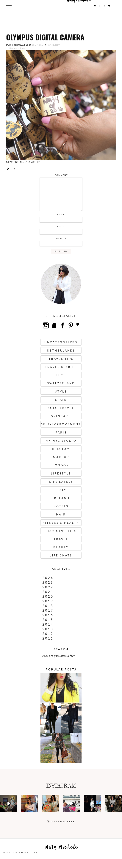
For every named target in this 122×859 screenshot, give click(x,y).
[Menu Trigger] (9, 5)
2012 (48, 634)
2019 (48, 601)
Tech (61, 375)
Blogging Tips (61, 530)
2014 (48, 624)
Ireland (61, 498)
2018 (48, 606)
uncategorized (61, 342)
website (61, 238)
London (61, 465)
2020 (48, 596)
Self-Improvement (61, 424)
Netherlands (61, 350)
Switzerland (61, 383)
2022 (48, 587)
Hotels (61, 506)
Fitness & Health (61, 522)
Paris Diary (53, 44)
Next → (24, 48)
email (61, 226)
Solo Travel (61, 407)
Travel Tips (61, 358)
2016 (48, 615)
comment (61, 175)
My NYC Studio (61, 440)
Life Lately (61, 481)
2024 (48, 578)
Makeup (61, 457)
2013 (48, 629)
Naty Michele (62, 848)
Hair (61, 514)
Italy (61, 489)
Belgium (61, 448)
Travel (61, 539)
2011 (48, 638)
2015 (48, 620)
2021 (48, 592)
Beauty (61, 547)
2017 (48, 610)
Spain (61, 399)
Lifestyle (61, 473)
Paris (61, 432)
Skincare (61, 416)
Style (61, 391)
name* (61, 214)
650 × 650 (37, 44)
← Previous (13, 48)
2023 (48, 582)
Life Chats (61, 555)
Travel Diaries (61, 366)
